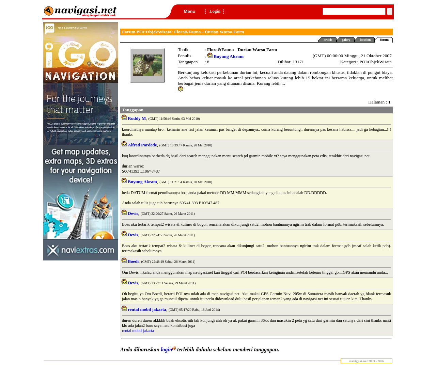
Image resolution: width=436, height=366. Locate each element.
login (169, 349)
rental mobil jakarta (138, 330)
